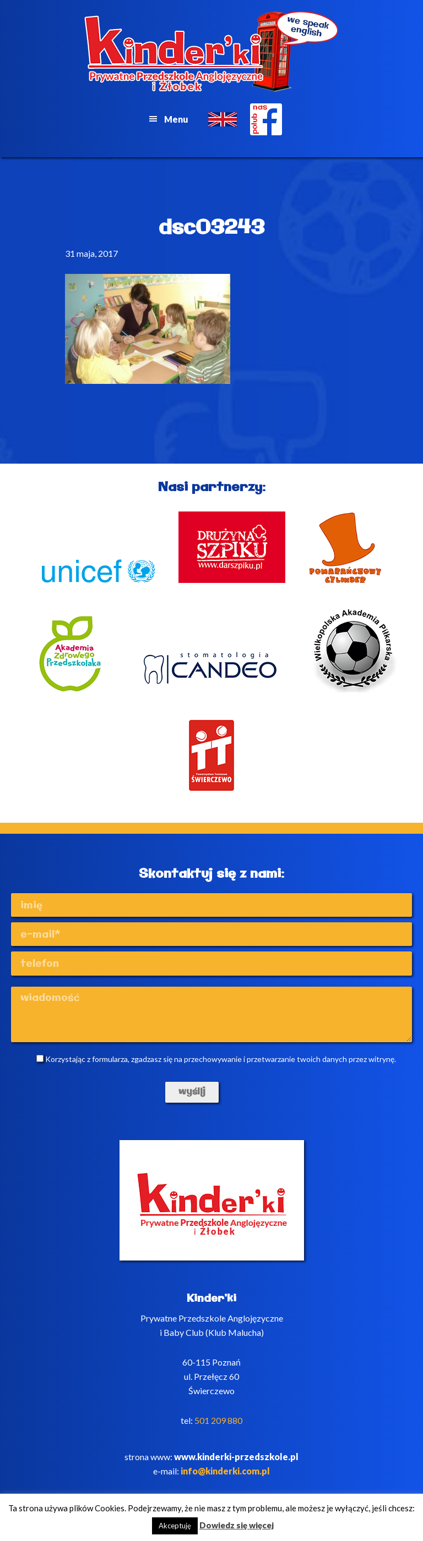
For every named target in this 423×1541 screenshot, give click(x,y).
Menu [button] (176, 119)
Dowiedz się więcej (236, 1525)
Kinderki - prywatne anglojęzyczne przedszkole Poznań (211, 51)
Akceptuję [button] (175, 1525)
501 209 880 (218, 1420)
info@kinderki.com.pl (225, 1471)
